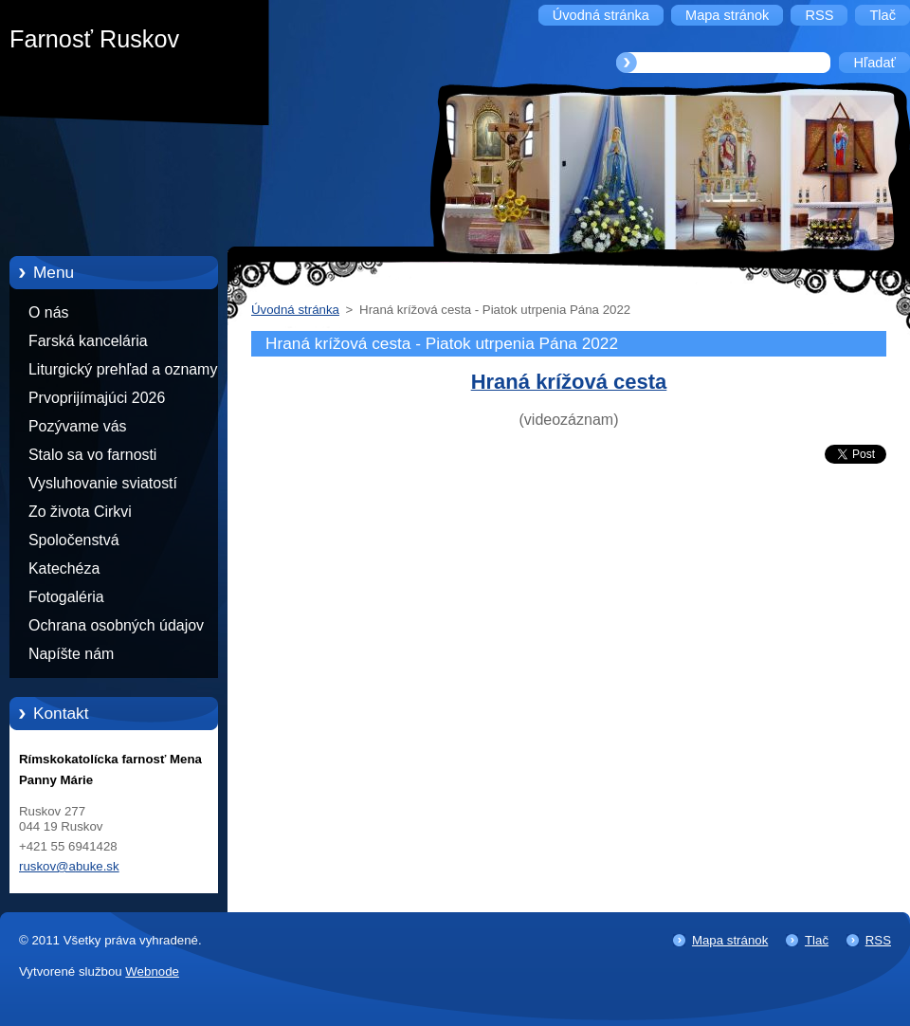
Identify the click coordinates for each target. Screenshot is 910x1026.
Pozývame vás (77, 426)
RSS (878, 940)
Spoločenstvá (73, 540)
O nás (48, 312)
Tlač (816, 940)
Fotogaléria (66, 597)
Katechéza (64, 568)
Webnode (152, 971)
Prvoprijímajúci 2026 (96, 398)
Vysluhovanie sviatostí (102, 483)
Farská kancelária (88, 341)
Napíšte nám (71, 654)
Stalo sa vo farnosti (92, 455)
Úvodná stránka (295, 309)
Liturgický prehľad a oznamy (122, 369)
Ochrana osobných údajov (116, 625)
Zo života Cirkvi (80, 512)
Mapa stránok (730, 940)
